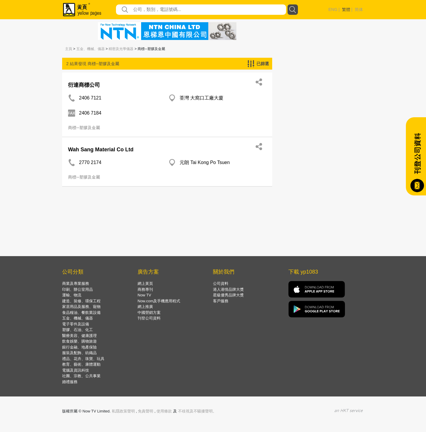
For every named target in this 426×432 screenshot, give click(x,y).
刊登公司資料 (149, 318)
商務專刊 (145, 289)
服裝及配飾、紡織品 (79, 353)
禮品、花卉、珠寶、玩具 (83, 358)
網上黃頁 (145, 283)
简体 (359, 9)
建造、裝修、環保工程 (81, 301)
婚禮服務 (70, 382)
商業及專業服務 (75, 283)
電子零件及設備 (75, 324)
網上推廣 (145, 306)
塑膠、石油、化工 (77, 329)
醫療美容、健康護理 (79, 335)
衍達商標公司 (84, 85)
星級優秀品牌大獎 (228, 295)
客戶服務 (220, 301)
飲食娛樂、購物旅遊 (79, 341)
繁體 (346, 9)
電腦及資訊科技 (75, 370)
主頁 (68, 49)
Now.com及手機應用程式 (159, 301)
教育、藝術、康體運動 (81, 364)
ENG (332, 9)
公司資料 (220, 283)
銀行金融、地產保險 (79, 347)
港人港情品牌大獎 (228, 289)
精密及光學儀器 (121, 49)
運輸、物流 (71, 295)
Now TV (144, 295)
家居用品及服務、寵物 (81, 306)
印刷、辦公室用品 (77, 289)
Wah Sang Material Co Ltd (100, 149)
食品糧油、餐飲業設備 (81, 312)
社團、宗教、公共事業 (81, 376)
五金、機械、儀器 (90, 49)
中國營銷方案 (149, 312)
